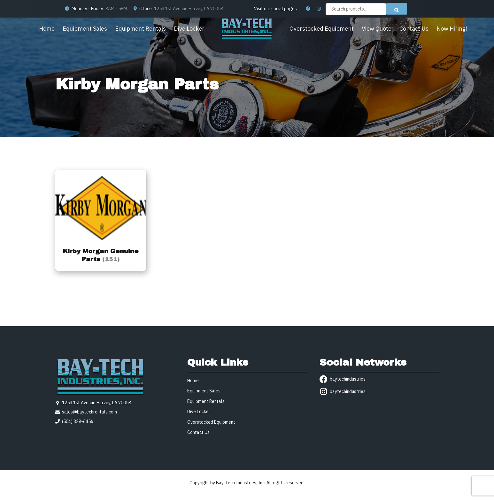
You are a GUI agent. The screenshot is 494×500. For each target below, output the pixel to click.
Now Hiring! (451, 28)
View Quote (376, 28)
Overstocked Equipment (321, 28)
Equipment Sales (85, 28)
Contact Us (413, 28)
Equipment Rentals (140, 28)
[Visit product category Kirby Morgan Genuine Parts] (100, 220)
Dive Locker (189, 28)
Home (47, 28)
